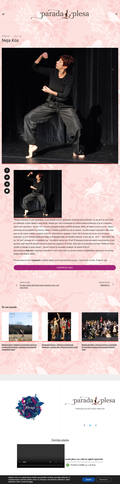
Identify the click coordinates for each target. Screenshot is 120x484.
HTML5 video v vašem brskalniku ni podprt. (41, 456)
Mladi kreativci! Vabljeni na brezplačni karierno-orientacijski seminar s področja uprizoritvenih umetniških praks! (19, 347)
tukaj (31, 482)
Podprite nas (65, 267)
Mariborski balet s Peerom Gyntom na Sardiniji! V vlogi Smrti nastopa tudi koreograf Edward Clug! (99, 347)
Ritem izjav (6, 36)
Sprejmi (88, 479)
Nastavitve (104, 479)
